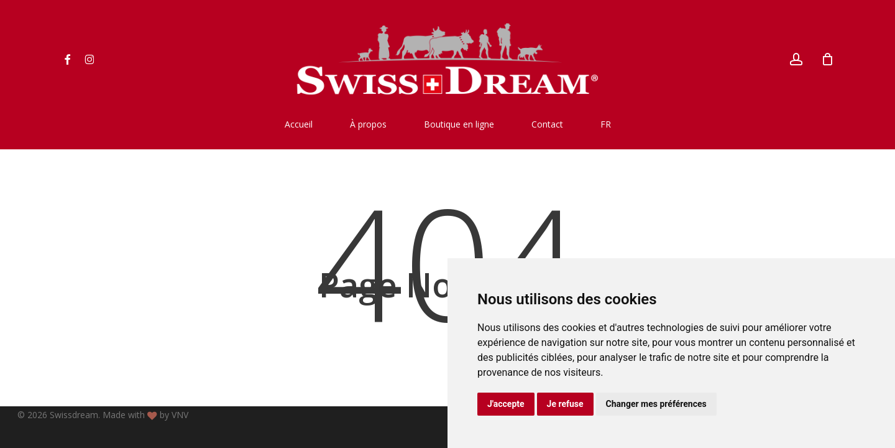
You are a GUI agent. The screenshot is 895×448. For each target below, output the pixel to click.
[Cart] (828, 59)
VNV (180, 415)
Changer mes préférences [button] (656, 404)
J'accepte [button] (506, 404)
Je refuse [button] (565, 404)
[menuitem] (605, 124)
